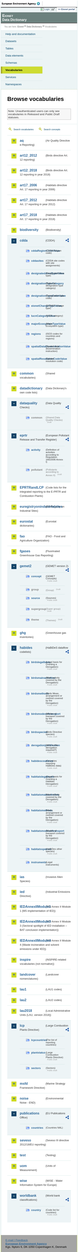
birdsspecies (38, 732)
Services (10, 77)
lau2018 (26, 1010)
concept (36, 576)
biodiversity (29, 230)
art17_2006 (28, 185)
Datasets (10, 41)
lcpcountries (38, 1040)
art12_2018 (28, 170)
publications (29, 1113)
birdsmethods (38, 693)
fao (22, 536)
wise (23, 1180)
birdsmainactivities (38, 677)
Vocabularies (13, 70)
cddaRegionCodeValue (38, 250)
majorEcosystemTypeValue (38, 323)
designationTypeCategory (38, 283)
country (36, 1210)
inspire (25, 959)
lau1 (23, 989)
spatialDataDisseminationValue (38, 346)
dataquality (28, 403)
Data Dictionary (34, 27)
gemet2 (25, 566)
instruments (38, 862)
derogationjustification (38, 745)
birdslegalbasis (38, 662)
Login (47, 9)
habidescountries (38, 761)
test (23, 1155)
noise (24, 1098)
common (27, 373)
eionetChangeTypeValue (38, 305)
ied (22, 892)
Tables (9, 48)
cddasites (37, 260)
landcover (28, 974)
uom (23, 1166)
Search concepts (52, 129)
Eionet (20, 27)
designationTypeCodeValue (38, 295)
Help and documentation (20, 34)
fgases (25, 551)
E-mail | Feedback (16, 1240)
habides (26, 647)
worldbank (28, 1195)
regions (36, 333)
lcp (22, 1025)
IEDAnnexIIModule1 (32, 906)
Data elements (14, 55)
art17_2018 (28, 215)
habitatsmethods (38, 810)
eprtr (23, 435)
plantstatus (38, 1052)
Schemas (11, 62)
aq (22, 140)
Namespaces (13, 84)
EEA (22, 3)
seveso (25, 1140)
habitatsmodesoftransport (38, 830)
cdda (23, 240)
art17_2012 (28, 200)
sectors (36, 1068)
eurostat (26, 521)
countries (37, 1127)
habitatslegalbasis (38, 776)
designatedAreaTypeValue (38, 273)
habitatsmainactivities (38, 794)
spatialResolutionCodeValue (38, 358)
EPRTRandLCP (32, 487)
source (35, 598)
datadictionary (31, 388)
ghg (23, 633)
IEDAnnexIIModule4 (32, 940)
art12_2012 (28, 155)
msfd (24, 1083)
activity (35, 449)
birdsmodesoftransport (38, 713)
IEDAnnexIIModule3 (32, 921)
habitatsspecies (38, 849)
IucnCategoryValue (38, 315)
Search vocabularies (24, 129)
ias (22, 877)
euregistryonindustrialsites (32, 506)
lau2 (23, 1000)
